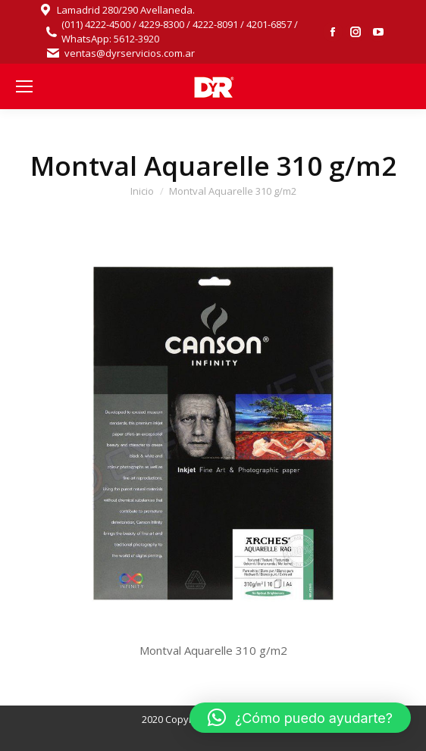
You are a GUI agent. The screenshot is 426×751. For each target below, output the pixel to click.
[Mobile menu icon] (24, 86)
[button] (300, 717)
